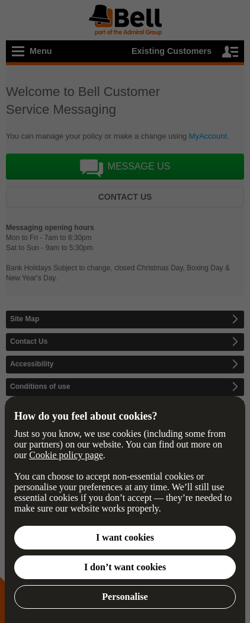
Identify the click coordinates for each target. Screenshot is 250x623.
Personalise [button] (125, 597)
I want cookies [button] (125, 537)
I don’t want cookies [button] (125, 567)
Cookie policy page (65, 455)
